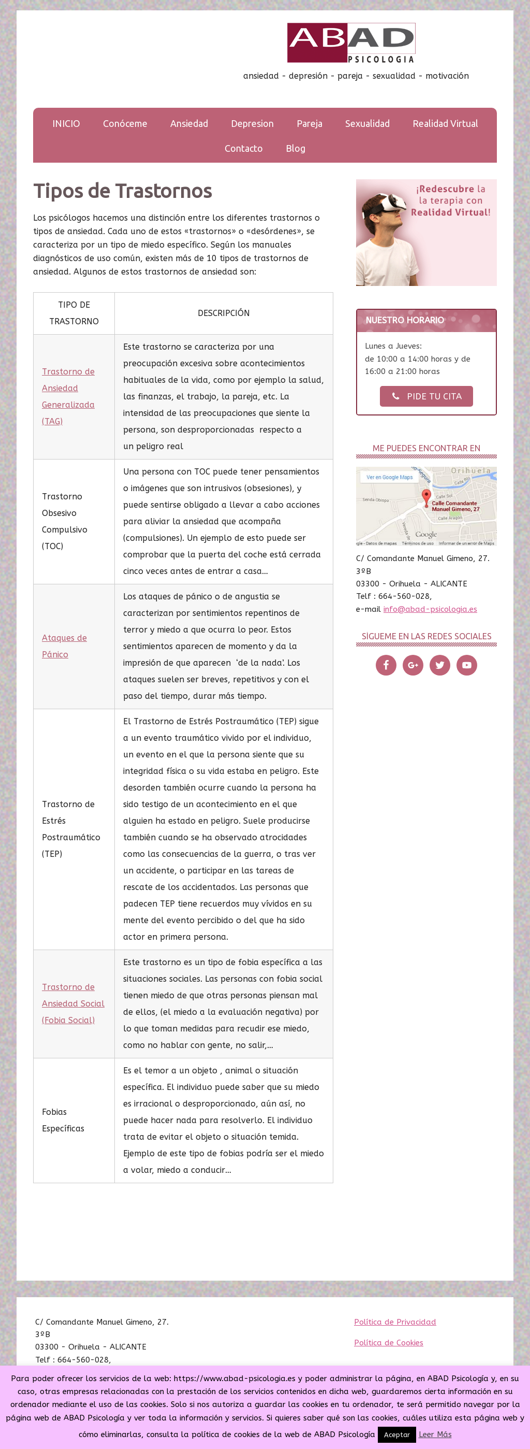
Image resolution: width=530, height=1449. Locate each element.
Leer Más (435, 1434)
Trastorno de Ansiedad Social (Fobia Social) (73, 1003)
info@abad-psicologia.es (430, 609)
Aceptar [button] (397, 1435)
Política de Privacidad (395, 1322)
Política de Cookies (388, 1342)
